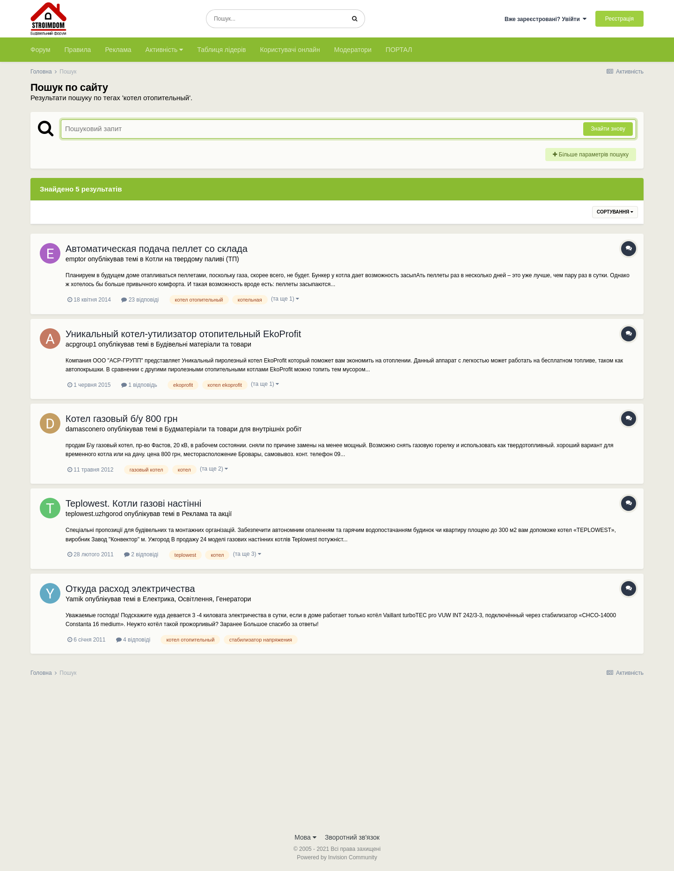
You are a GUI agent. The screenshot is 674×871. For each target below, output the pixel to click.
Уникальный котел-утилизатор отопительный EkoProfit (183, 334)
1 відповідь (139, 385)
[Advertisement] (337, 757)
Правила (78, 49)
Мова (305, 837)
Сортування (615, 211)
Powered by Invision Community (337, 857)
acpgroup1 (81, 344)
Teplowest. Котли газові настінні (133, 503)
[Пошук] (275, 19)
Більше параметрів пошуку (591, 154)
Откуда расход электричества (130, 588)
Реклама (118, 49)
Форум (40, 49)
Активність (164, 49)
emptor (76, 259)
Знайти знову (608, 128)
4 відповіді (133, 639)
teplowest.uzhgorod (94, 513)
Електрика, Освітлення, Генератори (197, 599)
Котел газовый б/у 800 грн (121, 418)
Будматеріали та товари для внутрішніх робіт (233, 429)
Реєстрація (619, 18)
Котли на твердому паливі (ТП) (192, 259)
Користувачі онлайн (290, 49)
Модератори (353, 49)
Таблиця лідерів (221, 49)
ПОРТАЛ (399, 49)
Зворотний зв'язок (352, 837)
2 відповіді (141, 554)
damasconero (85, 429)
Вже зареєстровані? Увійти (546, 19)
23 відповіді (140, 299)
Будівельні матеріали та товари (203, 344)
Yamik (74, 599)
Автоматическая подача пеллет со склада (157, 249)
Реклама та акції (207, 513)
